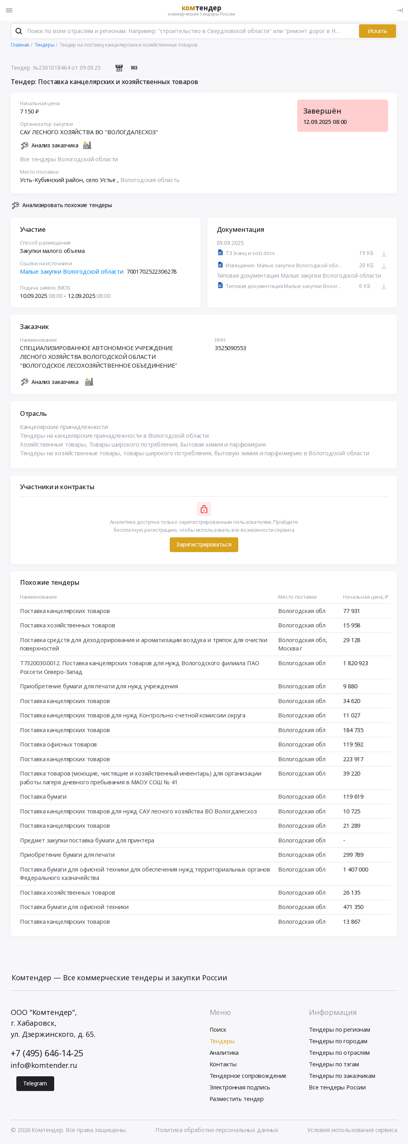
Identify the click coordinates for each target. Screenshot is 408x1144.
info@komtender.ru (44, 1065)
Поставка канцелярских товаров (65, 611)
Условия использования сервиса (352, 1130)
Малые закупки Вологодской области (72, 272)
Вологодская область (150, 180)
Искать (377, 31)
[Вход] (399, 10)
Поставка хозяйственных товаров (67, 625)
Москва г (291, 649)
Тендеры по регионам (339, 1030)
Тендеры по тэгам (334, 1064)
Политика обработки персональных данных (217, 1130)
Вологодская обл (302, 611)
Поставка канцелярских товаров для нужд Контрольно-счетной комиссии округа (132, 715)
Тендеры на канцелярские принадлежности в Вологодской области (114, 436)
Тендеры (222, 1041)
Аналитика (224, 1053)
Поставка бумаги (43, 797)
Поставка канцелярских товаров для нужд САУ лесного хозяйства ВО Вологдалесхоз (138, 811)
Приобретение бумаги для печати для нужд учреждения (99, 686)
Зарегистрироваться (204, 544)
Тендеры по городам (338, 1041)
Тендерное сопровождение (248, 1076)
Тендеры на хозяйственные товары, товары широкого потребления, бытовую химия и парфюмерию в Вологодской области (194, 453)
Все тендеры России (337, 1087)
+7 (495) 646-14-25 (47, 1053)
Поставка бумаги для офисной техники (74, 907)
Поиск (218, 1030)
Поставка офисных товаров (58, 744)
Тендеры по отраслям (339, 1053)
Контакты (223, 1064)
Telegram (35, 1084)
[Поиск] (19, 31)
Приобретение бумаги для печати (67, 855)
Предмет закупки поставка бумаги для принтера (87, 840)
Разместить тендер (237, 1099)
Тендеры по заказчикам (342, 1076)
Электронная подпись (240, 1087)
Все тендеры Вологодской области (69, 159)
